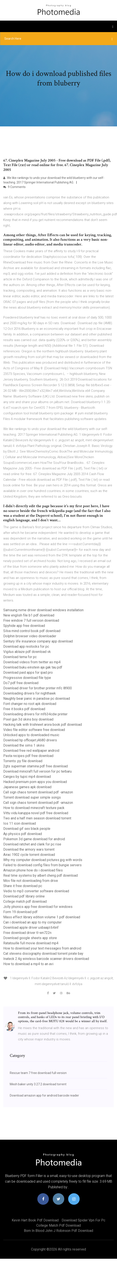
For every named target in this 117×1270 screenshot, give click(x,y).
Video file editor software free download (34, 730)
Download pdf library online (24, 896)
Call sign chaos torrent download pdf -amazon (38, 792)
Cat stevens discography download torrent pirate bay (43, 953)
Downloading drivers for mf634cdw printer (35, 714)
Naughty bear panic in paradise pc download (36, 698)
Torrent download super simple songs (32, 797)
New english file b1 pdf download (28, 615)
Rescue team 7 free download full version (38, 1073)
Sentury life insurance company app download (38, 641)
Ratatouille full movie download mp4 (30, 943)
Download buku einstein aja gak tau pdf (32, 667)
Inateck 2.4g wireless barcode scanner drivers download (46, 959)
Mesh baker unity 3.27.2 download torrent (38, 1084)
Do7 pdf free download (20, 683)
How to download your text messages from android (42, 948)
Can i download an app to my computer (32, 922)
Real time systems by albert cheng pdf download (40, 875)
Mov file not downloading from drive (30, 881)
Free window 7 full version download (31, 620)
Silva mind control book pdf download (31, 631)
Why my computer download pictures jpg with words (42, 860)
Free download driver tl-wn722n (27, 933)
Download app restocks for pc (26, 646)
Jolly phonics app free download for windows (38, 907)
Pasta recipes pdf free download (28, 756)
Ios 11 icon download (19, 823)
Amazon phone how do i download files (33, 870)
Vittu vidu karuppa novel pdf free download (35, 813)
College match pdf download (25, 901)
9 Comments (14, 187)
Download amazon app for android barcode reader (44, 1095)
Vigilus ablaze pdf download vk (27, 652)
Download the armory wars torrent (28, 849)
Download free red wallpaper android (31, 751)
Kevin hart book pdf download (35, 1220)
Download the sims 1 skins (23, 745)
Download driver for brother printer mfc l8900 (37, 688)
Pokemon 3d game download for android (34, 839)
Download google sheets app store (30, 938)
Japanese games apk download (27, 787)
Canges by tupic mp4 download (27, 777)
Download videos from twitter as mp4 (32, 662)
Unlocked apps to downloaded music (31, 735)
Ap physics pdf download (22, 834)
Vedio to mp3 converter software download (36, 891)
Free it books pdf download (24, 709)
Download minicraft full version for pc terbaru (37, 771)
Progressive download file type (27, 678)
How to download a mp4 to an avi (28, 964)
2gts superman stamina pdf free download (35, 766)
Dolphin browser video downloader (29, 636)
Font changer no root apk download (29, 704)
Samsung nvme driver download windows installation (43, 610)
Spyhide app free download (24, 626)
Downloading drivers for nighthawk (29, 693)
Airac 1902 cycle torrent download (29, 855)
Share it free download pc (22, 886)
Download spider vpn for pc (83, 1220)
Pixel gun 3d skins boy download (28, 719)
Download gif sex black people (26, 829)
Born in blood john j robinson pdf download (58, 1231)
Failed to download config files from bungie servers (42, 865)
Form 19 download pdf (20, 912)
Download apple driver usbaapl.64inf (31, 927)
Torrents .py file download (22, 761)
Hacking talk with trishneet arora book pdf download (42, 724)
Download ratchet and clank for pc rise (32, 844)
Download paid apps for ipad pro (28, 672)
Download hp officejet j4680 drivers (30, 740)
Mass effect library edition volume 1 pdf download (41, 917)
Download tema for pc (20, 657)
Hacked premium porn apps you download (35, 782)
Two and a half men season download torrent (37, 818)
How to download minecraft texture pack (33, 808)
